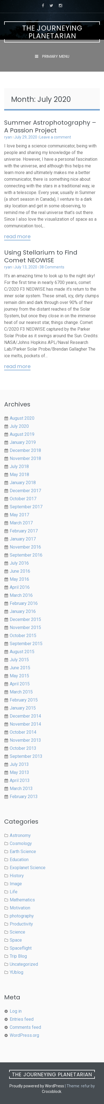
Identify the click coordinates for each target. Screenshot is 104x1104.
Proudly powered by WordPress (36, 1086)
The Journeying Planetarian (52, 32)
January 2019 (23, 442)
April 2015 (20, 683)
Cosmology (21, 843)
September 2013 (26, 756)
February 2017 (24, 531)
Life (13, 891)
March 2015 (21, 692)
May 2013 (19, 772)
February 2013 (24, 796)
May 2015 (19, 675)
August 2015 (22, 651)
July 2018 (19, 466)
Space (16, 940)
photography (22, 916)
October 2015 (23, 635)
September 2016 (26, 555)
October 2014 (23, 732)
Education (19, 859)
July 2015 (19, 659)
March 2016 (21, 595)
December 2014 (25, 716)
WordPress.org (24, 1035)
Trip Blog (18, 956)
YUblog (16, 972)
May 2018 (19, 474)
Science (17, 932)
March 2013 (21, 788)
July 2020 (19, 426)
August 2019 (22, 434)
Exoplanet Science (27, 867)
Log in (16, 1011)
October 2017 (23, 498)
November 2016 (25, 547)
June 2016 (20, 571)
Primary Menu (55, 56)
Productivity (21, 924)
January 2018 (23, 482)
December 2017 (25, 490)
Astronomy (20, 835)
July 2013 (19, 764)
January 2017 (23, 539)
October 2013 (23, 748)
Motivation (20, 908)
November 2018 (25, 458)
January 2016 (23, 611)
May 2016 (19, 579)
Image (16, 883)
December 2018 (25, 450)
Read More (17, 237)
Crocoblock (51, 1091)
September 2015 (26, 643)
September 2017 (26, 506)
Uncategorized (24, 964)
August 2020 (22, 418)
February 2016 (24, 603)
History (17, 875)
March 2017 (21, 522)
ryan (8, 137)
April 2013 (20, 780)
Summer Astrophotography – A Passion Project (50, 126)
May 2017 (19, 514)
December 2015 (25, 619)
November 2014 (25, 724)
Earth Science (23, 851)
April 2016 (20, 587)
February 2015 (24, 700)
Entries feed (22, 1019)
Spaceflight (21, 948)
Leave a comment (55, 137)
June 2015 (20, 667)
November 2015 (25, 627)
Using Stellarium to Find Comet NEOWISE (40, 256)
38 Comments (51, 267)
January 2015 (23, 708)
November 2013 (25, 740)
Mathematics (22, 899)
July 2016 (19, 563)
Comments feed (25, 1027)
